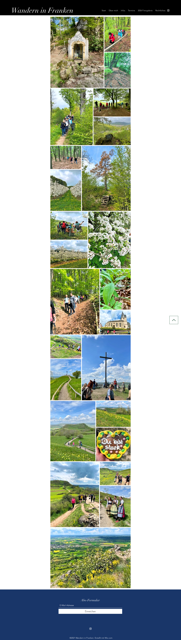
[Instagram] (168, 10)
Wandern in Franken (42, 10)
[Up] (173, 320)
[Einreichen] (90, 611)
